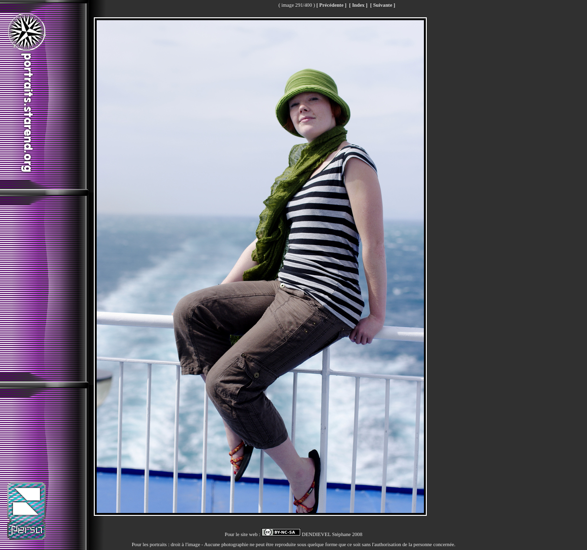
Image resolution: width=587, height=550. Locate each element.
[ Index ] (358, 5)
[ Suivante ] (382, 5)
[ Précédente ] (331, 5)
